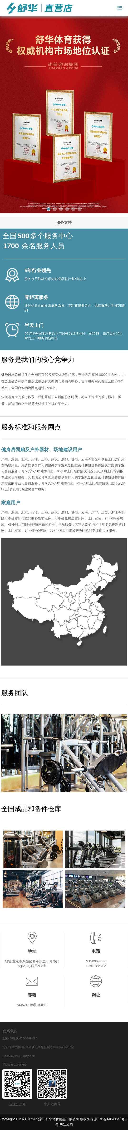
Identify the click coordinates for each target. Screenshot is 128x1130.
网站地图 (66, 1125)
